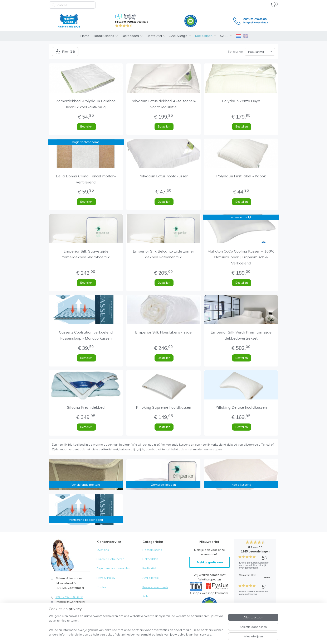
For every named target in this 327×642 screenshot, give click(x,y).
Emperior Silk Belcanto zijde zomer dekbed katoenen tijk (163, 254)
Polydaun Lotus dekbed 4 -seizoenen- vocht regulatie (163, 104)
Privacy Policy (106, 578)
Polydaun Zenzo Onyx (241, 101)
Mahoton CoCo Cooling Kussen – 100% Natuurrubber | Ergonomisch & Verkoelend (241, 257)
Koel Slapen (206, 36)
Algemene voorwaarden (113, 568)
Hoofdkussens (105, 36)
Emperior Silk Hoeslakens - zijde (163, 332)
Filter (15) (65, 51)
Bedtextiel (156, 36)
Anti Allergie (180, 36)
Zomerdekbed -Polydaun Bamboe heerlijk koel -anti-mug (86, 104)
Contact (102, 587)
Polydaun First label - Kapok (241, 176)
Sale (145, 596)
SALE (226, 36)
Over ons (103, 550)
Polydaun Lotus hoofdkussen (163, 176)
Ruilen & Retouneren (110, 559)
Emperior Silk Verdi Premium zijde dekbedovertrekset (241, 335)
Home (84, 36)
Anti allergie (150, 578)
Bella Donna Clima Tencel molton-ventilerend (86, 179)
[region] (136, 625)
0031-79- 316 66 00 (69, 597)
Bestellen (86, 126)
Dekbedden (132, 36)
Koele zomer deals (155, 587)
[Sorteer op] (260, 51)
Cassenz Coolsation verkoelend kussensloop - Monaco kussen (86, 335)
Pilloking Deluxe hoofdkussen (241, 407)
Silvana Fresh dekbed (86, 407)
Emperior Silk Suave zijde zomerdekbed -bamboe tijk (86, 254)
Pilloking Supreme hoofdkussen (163, 407)
